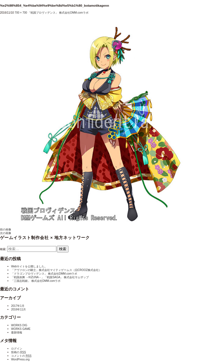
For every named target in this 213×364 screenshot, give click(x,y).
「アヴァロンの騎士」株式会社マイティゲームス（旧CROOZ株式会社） (56, 270)
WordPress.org (20, 359)
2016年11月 (18, 309)
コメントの (21, 355)
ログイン (16, 348)
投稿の (18, 352)
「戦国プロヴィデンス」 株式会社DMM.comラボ (58, 12)
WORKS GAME (21, 328)
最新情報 (16, 332)
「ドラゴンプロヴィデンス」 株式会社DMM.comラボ (44, 273)
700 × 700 (21, 12)
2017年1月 (17, 305)
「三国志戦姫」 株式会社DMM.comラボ (35, 280)
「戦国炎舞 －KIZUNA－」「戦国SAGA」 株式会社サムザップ (50, 277)
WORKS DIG (19, 325)
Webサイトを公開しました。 (29, 266)
